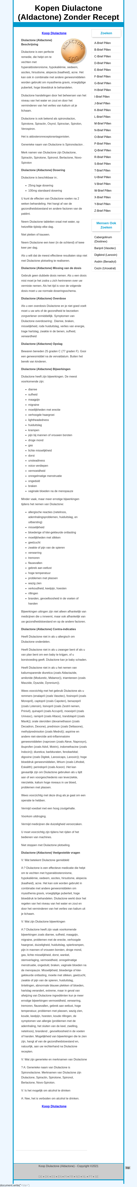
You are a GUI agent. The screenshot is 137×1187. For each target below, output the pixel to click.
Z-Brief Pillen (102, 210)
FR (71, 1176)
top (128, 1167)
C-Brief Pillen (102, 56)
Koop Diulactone (54, 33)
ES (53, 1176)
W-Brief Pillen (103, 190)
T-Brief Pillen (102, 170)
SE (96, 1176)
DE (40, 1176)
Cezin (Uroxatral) (105, 268)
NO (78, 1176)
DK (47, 1176)
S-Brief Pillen (102, 163)
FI (65, 1176)
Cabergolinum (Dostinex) (103, 239)
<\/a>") (25, 1185)
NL (84, 1176)
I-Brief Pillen (102, 96)
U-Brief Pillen (102, 177)
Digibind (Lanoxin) (105, 254)
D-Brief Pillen (102, 63)
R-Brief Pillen (102, 157)
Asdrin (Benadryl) (105, 261)
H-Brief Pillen (102, 89)
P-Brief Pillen (102, 143)
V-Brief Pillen (102, 183)
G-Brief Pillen (102, 83)
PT (90, 1176)
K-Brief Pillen (102, 110)
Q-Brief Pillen (102, 150)
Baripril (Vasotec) (105, 248)
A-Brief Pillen (102, 42)
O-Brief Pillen (102, 136)
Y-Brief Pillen (102, 204)
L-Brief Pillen (102, 116)
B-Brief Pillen (102, 49)
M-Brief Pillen (102, 123)
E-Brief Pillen (102, 69)
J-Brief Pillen (102, 103)
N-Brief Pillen (102, 130)
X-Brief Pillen (102, 197)
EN (60, 1176)
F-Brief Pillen (102, 76)
